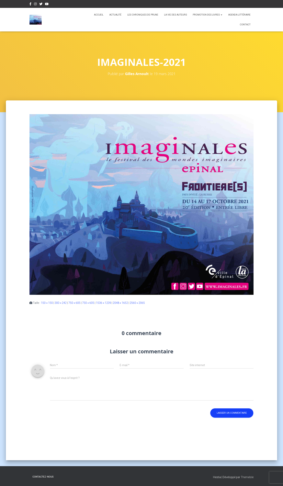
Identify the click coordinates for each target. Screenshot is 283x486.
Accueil (98, 14)
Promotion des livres (207, 14)
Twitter (40, 4)
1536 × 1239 (103, 302)
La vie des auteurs (175, 14)
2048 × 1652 (120, 302)
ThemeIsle (247, 477)
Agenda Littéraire (239, 14)
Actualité (115, 14)
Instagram (35, 4)
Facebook (30, 4)
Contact (245, 24)
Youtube (47, 4)
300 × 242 (61, 302)
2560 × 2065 (137, 302)
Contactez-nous (43, 476)
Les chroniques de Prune (142, 14)
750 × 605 (74, 302)
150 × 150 (47, 302)
